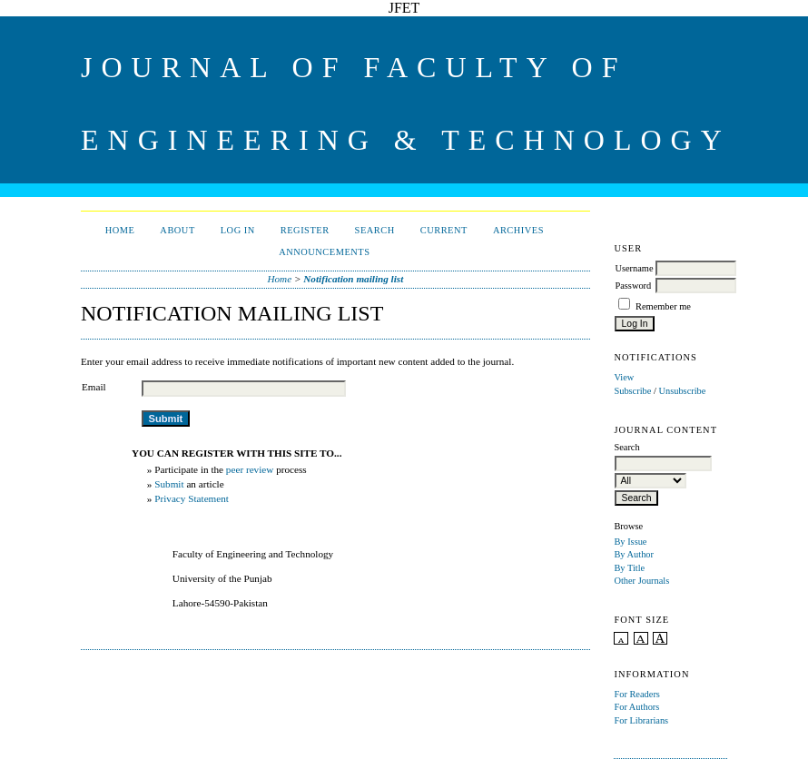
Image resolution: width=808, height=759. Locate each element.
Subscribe (632, 391)
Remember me (663, 306)
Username (634, 268)
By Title (629, 568)
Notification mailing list (353, 278)
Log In (238, 230)
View (624, 377)
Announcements (324, 252)
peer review (250, 469)
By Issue (630, 542)
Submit (168, 483)
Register (305, 230)
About (177, 230)
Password (633, 286)
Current (444, 230)
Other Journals (641, 581)
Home (120, 230)
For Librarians (641, 720)
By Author (634, 554)
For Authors (636, 707)
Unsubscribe (681, 391)
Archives (518, 230)
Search (375, 230)
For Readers (637, 694)
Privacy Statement (191, 498)
